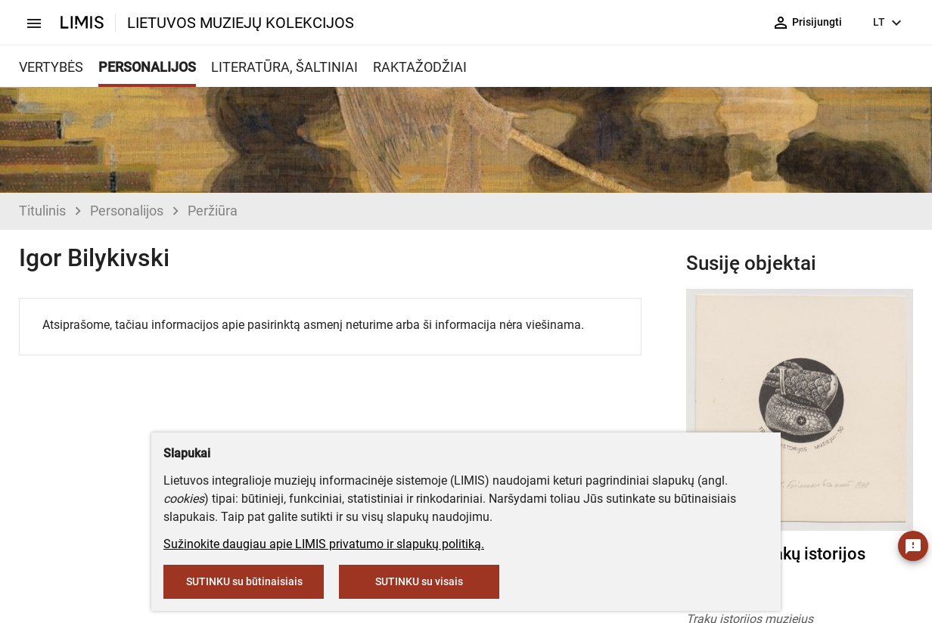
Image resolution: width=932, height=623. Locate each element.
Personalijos (126, 211)
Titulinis (42, 211)
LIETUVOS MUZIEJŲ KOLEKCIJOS (240, 23)
